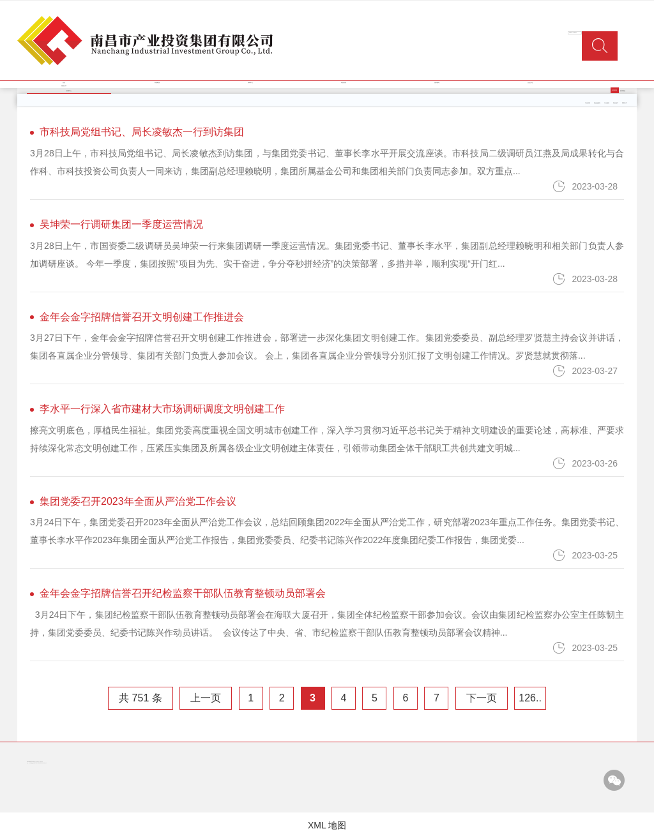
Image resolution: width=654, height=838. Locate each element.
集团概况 (157, 82)
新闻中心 (250, 82)
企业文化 (530, 82)
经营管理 (343, 82)
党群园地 (436, 82)
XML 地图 (327, 825)
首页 (64, 82)
